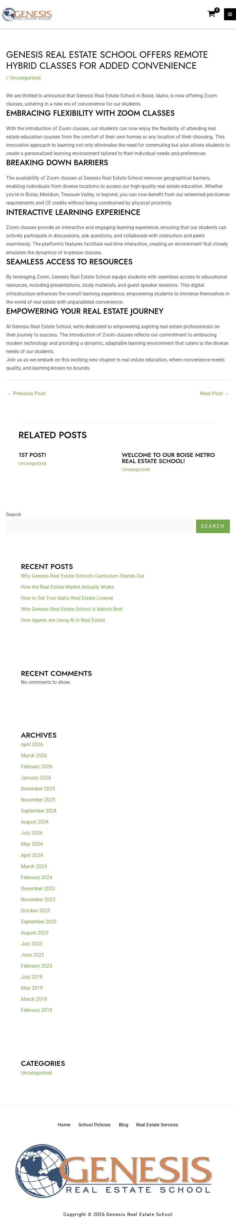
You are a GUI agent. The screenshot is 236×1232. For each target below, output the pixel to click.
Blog (125, 1126)
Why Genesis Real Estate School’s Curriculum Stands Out (82, 578)
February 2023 (36, 968)
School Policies (93, 1126)
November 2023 (38, 901)
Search (13, 516)
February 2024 (36, 879)
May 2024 (32, 846)
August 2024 (35, 824)
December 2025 (38, 791)
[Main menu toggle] (230, 15)
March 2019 (34, 1001)
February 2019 (36, 1012)
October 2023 (35, 912)
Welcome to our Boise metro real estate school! (165, 460)
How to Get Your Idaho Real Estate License (67, 600)
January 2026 (36, 780)
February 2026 (36, 769)
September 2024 (39, 813)
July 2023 (31, 946)
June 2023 (32, 957)
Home (58, 1126)
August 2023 (35, 935)
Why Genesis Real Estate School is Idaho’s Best (72, 611)
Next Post (214, 395)
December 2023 (38, 890)
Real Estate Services (164, 1126)
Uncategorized (25, 80)
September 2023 (39, 923)
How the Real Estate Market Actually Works (67, 589)
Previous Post (26, 395)
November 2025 (38, 802)
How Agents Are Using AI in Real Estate (63, 622)
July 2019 (31, 979)
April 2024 (32, 857)
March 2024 (34, 868)
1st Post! (32, 457)
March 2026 (34, 758)
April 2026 (32, 747)
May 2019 (32, 990)
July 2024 (31, 835)
